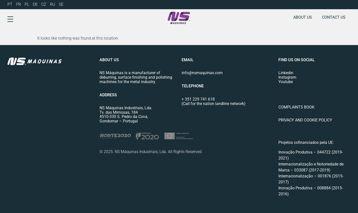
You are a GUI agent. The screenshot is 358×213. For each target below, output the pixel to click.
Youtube (285, 81)
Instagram (287, 77)
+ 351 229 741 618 (198, 99)
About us (302, 17)
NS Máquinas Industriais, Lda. (126, 108)
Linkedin (285, 72)
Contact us (334, 17)
